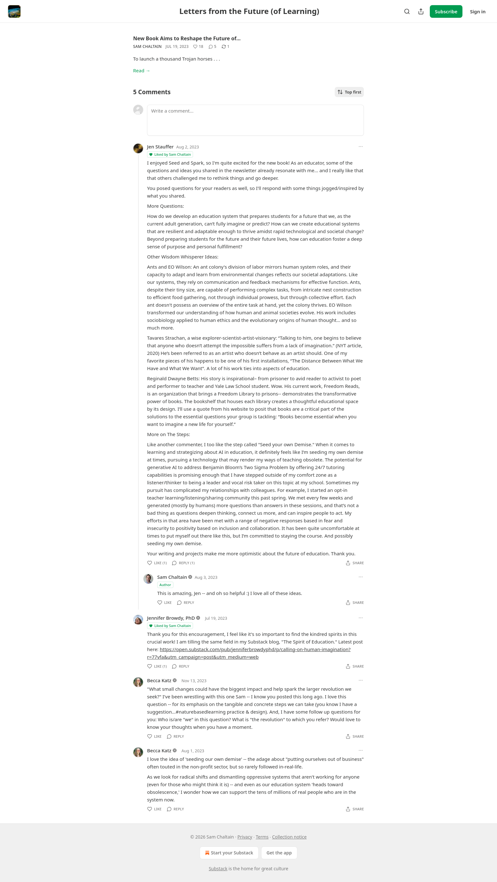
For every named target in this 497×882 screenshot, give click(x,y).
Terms (262, 837)
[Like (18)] (198, 46)
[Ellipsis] (361, 146)
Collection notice (289, 837)
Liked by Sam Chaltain (170, 154)
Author (165, 584)
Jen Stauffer (160, 146)
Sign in (478, 11)
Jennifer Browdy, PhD (171, 618)
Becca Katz (159, 680)
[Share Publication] (421, 11)
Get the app (279, 853)
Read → (141, 70)
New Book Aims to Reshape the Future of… (187, 38)
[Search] (407, 11)
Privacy (244, 837)
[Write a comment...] (255, 120)
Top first (349, 92)
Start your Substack (228, 852)
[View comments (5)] (212, 46)
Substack (218, 869)
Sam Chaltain (147, 46)
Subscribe (446, 11)
